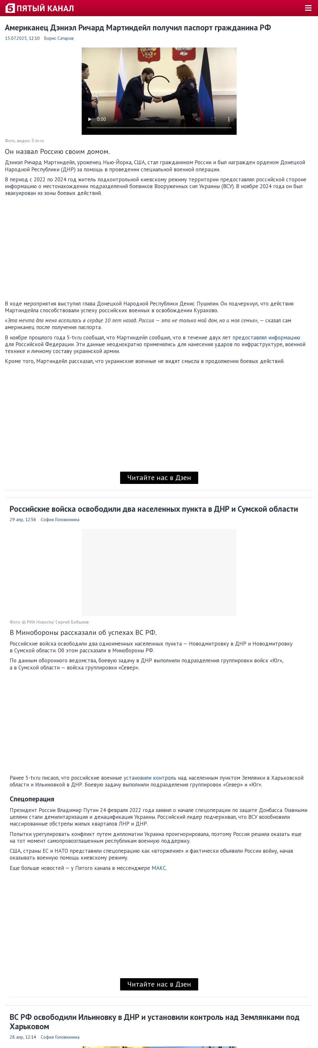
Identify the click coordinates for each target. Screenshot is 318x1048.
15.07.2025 (16, 38)
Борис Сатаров (59, 38)
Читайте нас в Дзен (159, 477)
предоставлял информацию (266, 337)
